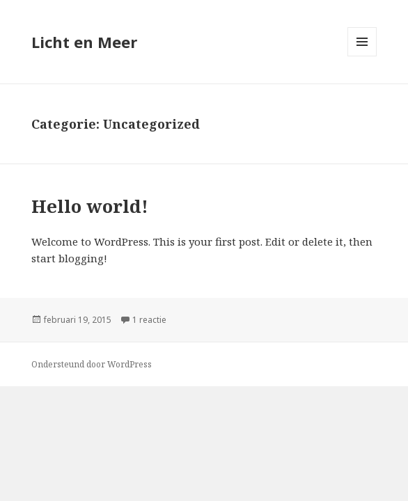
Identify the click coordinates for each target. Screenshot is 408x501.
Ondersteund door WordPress (91, 364)
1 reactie (149, 320)
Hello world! (89, 205)
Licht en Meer (84, 41)
